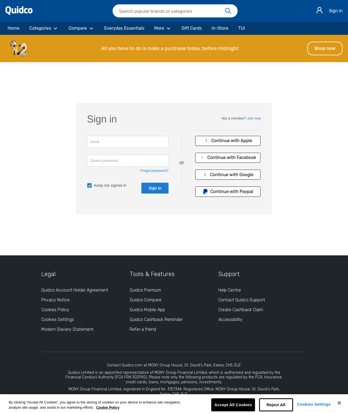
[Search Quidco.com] (172, 11)
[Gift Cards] (191, 28)
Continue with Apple (228, 140)
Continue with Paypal (228, 191)
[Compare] (81, 28)
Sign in (336, 10)
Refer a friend (143, 329)
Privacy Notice (55, 299)
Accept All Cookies (233, 404)
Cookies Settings (314, 404)
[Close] (339, 403)
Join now (254, 118)
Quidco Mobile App (147, 309)
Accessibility (230, 319)
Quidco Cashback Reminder (156, 319)
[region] (174, 403)
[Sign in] (319, 11)
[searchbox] (175, 10)
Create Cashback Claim (240, 309)
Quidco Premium (145, 290)
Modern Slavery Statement (67, 329)
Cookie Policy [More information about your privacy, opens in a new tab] (107, 407)
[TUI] (241, 28)
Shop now (324, 48)
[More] (163, 28)
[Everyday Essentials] (124, 28)
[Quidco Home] (19, 13)
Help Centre (229, 290)
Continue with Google (227, 174)
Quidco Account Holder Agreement (74, 290)
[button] (174, 48)
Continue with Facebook (228, 157)
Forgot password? (154, 171)
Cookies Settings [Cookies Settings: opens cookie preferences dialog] (57, 319)
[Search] (228, 11)
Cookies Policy (55, 309)
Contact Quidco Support (241, 299)
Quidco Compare (145, 299)
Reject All (275, 404)
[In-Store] (220, 28)
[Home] (13, 28)
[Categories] (44, 28)
